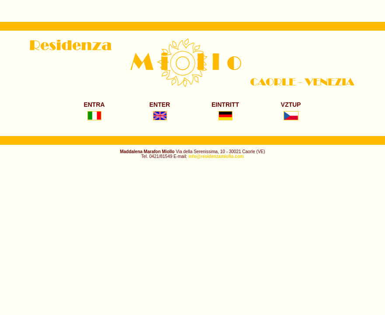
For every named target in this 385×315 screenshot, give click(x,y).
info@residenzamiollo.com (216, 156)
